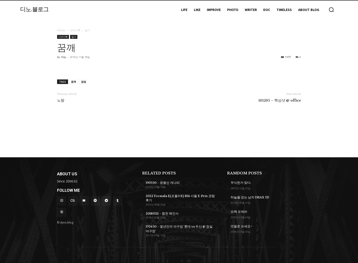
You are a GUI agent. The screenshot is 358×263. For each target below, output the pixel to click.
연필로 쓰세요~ (241, 226)
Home (61, 30)
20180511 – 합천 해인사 (162, 213)
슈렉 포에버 (239, 212)
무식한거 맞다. (241, 183)
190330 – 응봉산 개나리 (163, 183)
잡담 (83, 81)
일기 (73, 36)
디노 (63, 57)
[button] (331, 9)
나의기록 (74, 30)
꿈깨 (73, 81)
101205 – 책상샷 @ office (279, 100)
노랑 (60, 100)
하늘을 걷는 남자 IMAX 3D (250, 197)
